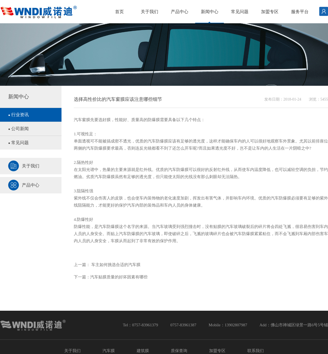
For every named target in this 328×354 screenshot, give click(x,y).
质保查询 (179, 351)
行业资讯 (18, 114)
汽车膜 (108, 351)
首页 (119, 11)
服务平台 (300, 11)
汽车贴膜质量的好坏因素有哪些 (119, 277)
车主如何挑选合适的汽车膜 (115, 264)
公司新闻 (18, 128)
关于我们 (149, 11)
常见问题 (239, 11)
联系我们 (255, 351)
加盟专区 (270, 11)
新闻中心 (209, 11)
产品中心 (179, 11)
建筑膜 (143, 351)
